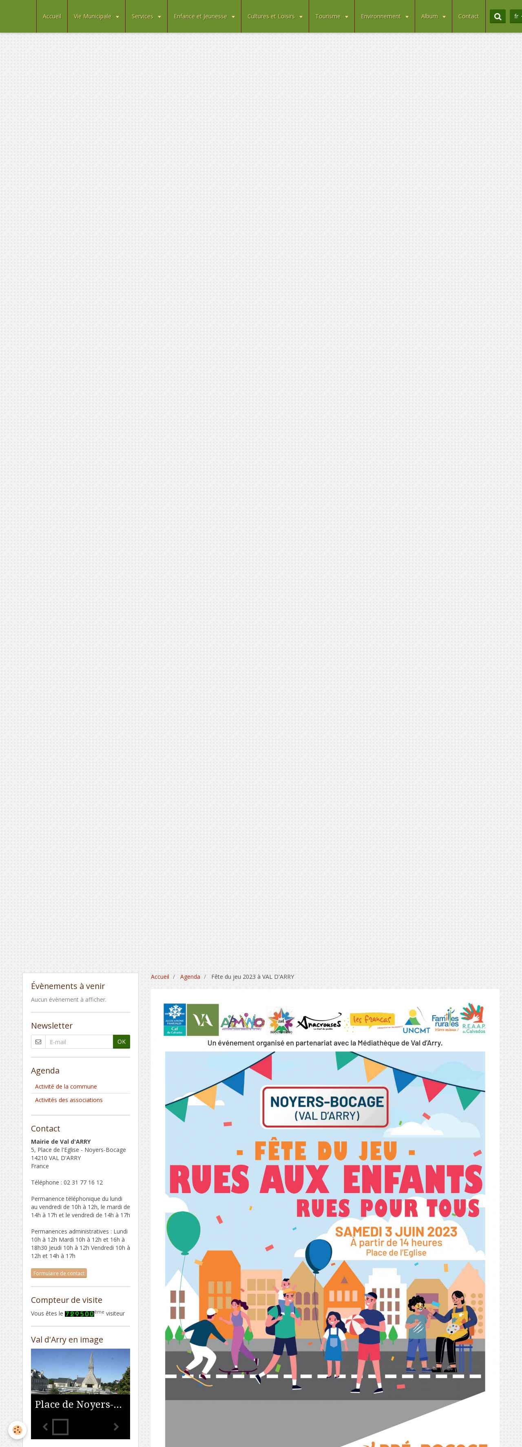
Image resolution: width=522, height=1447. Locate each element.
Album (430, 16)
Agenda (190, 976)
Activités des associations (69, 1100)
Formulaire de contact (58, 1273)
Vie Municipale (93, 16)
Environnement (382, 16)
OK (121, 1041)
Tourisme (328, 16)
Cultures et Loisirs (272, 16)
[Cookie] (17, 1430)
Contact (468, 16)
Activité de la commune (66, 1086)
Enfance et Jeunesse (201, 16)
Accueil (52, 16)
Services (143, 16)
